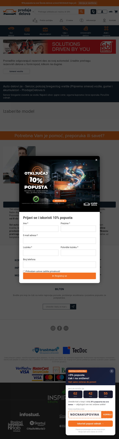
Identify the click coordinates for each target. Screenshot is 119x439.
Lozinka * (27, 247)
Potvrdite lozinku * (69, 247)
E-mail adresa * (30, 235)
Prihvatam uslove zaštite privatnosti (41, 271)
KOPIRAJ (107, 415)
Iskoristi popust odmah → (90, 423)
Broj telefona (29, 259)
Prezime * (65, 223)
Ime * (25, 223)
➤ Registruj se (59, 275)
